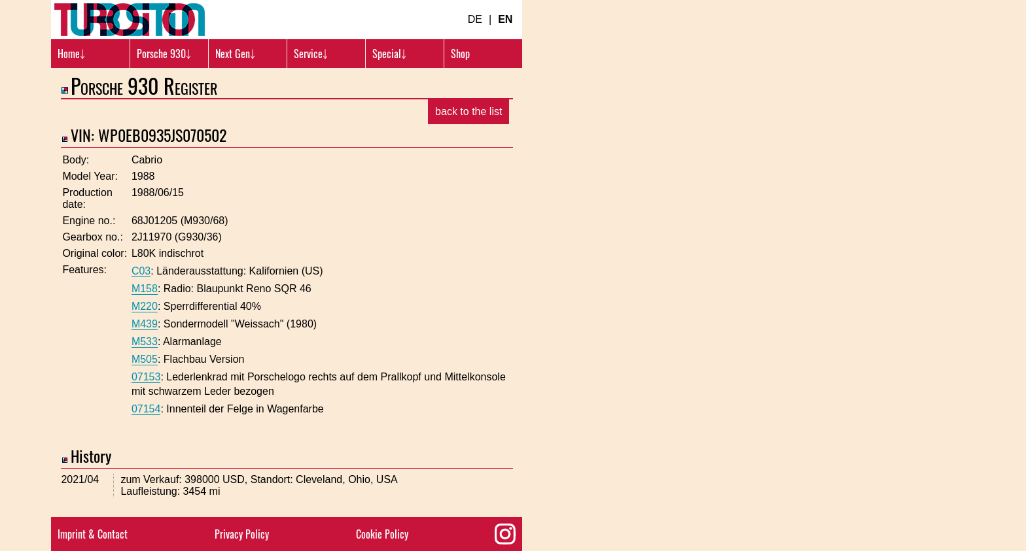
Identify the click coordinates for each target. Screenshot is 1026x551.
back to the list (468, 111)
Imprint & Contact (93, 534)
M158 (145, 288)
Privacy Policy (242, 534)
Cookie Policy (382, 534)
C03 (141, 270)
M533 (145, 341)
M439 (145, 323)
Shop (460, 53)
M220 (145, 306)
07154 (146, 408)
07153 (146, 376)
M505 (145, 359)
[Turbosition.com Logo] (129, 19)
